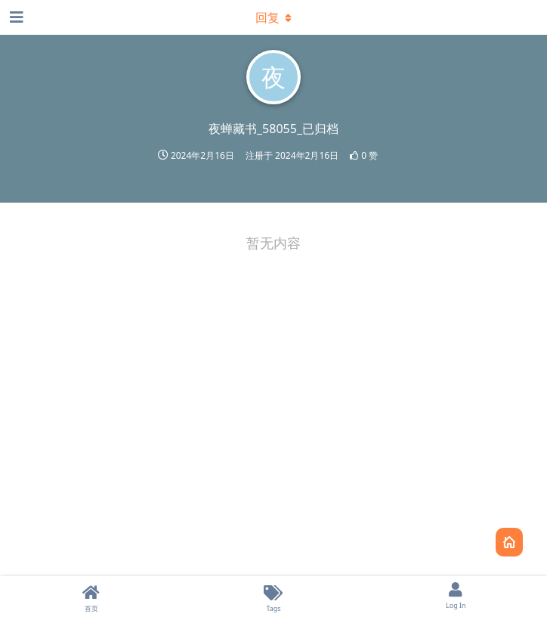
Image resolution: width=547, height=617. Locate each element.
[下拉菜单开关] (273, 17)
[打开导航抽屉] (15, 17)
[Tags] (273, 596)
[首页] (91, 596)
